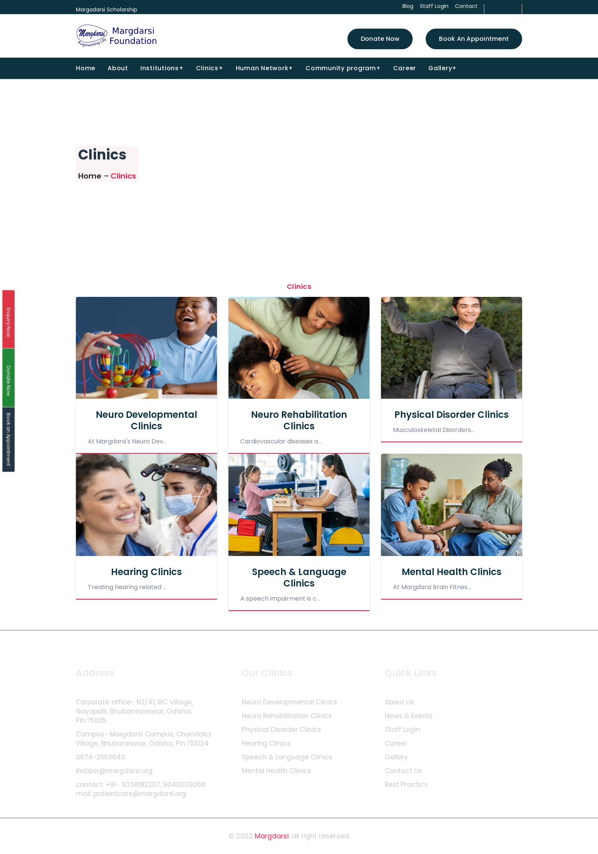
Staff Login (402, 730)
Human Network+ (265, 68)
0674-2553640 (100, 757)
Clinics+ (209, 68)
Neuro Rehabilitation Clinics (299, 420)
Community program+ (343, 68)
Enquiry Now (8, 322)
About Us (399, 702)
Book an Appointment (474, 38)
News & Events (408, 716)
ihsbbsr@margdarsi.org (114, 771)
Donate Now (380, 38)
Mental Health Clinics (452, 572)
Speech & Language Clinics (299, 578)
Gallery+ (442, 68)
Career (404, 68)
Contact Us (403, 771)
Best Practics (406, 784)
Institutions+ (162, 68)
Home (85, 68)
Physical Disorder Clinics (451, 414)
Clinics (123, 176)
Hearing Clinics (146, 572)
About (118, 68)
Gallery (396, 757)
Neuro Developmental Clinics (146, 420)
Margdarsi (272, 836)
